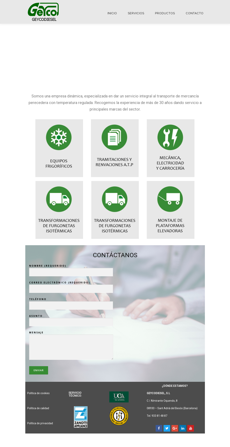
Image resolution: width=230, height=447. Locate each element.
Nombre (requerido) (71, 269)
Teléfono (71, 302)
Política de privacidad (40, 423)
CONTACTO (195, 13)
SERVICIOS (136, 13)
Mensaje (71, 346)
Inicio (112, 13)
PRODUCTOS (165, 13)
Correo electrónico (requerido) (71, 286)
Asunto (71, 319)
